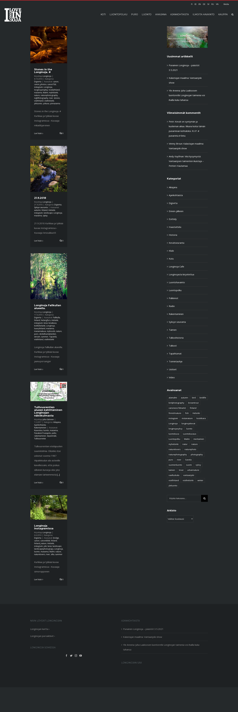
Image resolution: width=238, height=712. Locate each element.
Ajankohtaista (40, 425)
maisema (38, 92)
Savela (188, 459)
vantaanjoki (188, 475)
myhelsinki (53, 92)
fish (187, 413)
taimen (172, 470)
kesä (46, 323)
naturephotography (49, 95)
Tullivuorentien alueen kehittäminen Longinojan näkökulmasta (48, 411)
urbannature (193, 470)
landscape (48, 213)
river (51, 98)
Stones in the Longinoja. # (43, 71)
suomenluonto (175, 464)
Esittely (173, 219)
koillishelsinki (39, 325)
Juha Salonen (48, 419)
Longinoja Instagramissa (43, 527)
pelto (54, 433)
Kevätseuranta (176, 242)
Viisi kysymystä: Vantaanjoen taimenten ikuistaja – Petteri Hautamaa (186, 161)
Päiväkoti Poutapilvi (42, 433)
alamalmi (173, 397)
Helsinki (51, 210)
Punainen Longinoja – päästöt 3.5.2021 (143, 628)
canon (55, 81)
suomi (189, 464)
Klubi (171, 250)
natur (184, 444)
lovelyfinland (54, 90)
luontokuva (174, 433)
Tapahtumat (175, 353)
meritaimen (199, 439)
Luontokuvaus (189, 433)
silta (52, 554)
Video (172, 377)
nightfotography (41, 98)
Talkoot (173, 345)
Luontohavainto (177, 282)
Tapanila (53, 336)
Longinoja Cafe (176, 266)
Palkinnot (173, 298)
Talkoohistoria (176, 337)
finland (45, 210)
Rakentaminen (40, 427)
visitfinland (38, 100)
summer (44, 336)
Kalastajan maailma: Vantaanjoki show (142, 636)
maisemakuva (40, 331)
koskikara (201, 418)
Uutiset (173, 369)
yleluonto (38, 103)
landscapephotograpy (43, 549)
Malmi (45, 92)
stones (57, 98)
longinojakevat (188, 423)
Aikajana (57, 422)
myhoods (51, 331)
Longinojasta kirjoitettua (181, 274)
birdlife (203, 397)
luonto (46, 430)
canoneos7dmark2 (177, 408)
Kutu (171, 258)
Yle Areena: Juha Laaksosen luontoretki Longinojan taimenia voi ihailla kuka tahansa (187, 95)
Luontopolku (175, 290)
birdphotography (176, 402)
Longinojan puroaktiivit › (42, 635)
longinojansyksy (41, 90)
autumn (37, 210)
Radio (172, 306)
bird (194, 397)
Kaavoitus (38, 430)
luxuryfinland (39, 328)
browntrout (193, 402)
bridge (56, 538)
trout (181, 470)
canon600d (45, 540)
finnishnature (175, 413)
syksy (45, 215)
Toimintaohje (175, 361)
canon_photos (40, 84)
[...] (58, 474)
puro (36, 334)
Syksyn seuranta (41, 207)
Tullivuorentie (40, 438)
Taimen (173, 329)
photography (197, 454)
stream (37, 336)
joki (45, 546)
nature (37, 95)
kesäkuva (52, 323)
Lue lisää (38, 133)
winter (200, 480)
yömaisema (55, 103)
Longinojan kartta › (40, 628)
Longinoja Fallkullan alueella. (47, 307)
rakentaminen (40, 436)
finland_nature (40, 543)
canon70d (51, 84)
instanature (187, 418)
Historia (173, 234)
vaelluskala (174, 475)
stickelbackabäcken (47, 334)
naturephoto (190, 449)
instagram (38, 87)
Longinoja (47, 76)
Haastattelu (175, 226)
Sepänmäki (51, 436)
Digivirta (37, 81)
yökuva (46, 103)
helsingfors (46, 320)
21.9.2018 (40, 197)
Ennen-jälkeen (176, 211)
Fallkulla (56, 317)
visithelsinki (49, 100)
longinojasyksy (175, 428)
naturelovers (39, 554)
